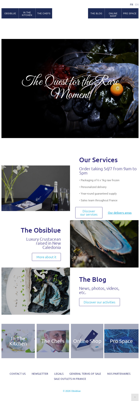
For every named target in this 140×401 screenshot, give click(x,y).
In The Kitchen (18, 341)
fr (131, 4)
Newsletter (40, 373)
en (137, 4)
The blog (96, 13)
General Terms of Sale (85, 373)
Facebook (127, 24)
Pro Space (121, 341)
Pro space (130, 13)
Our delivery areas (120, 212)
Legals (58, 373)
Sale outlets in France (70, 378)
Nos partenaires (119, 373)
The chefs (43, 13)
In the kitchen (27, 14)
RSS (136, 24)
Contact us (18, 373)
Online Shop (113, 15)
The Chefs (52, 341)
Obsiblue (70, 15)
